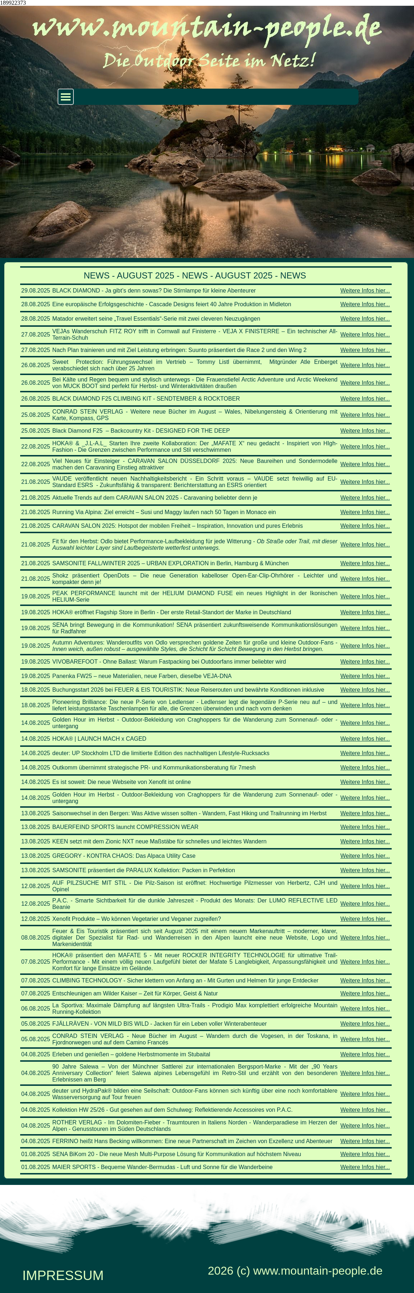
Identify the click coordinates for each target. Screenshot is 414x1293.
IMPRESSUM (63, 1275)
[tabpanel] (206, 720)
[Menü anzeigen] (66, 97)
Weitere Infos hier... (365, 290)
